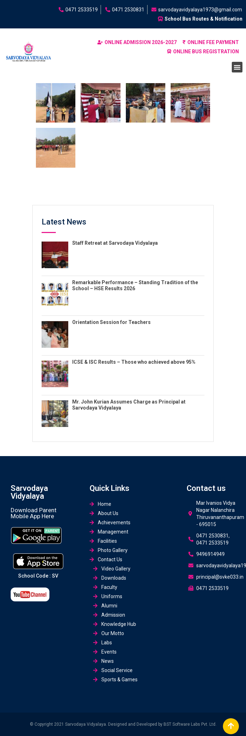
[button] (237, 67)
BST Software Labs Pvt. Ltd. (190, 724)
